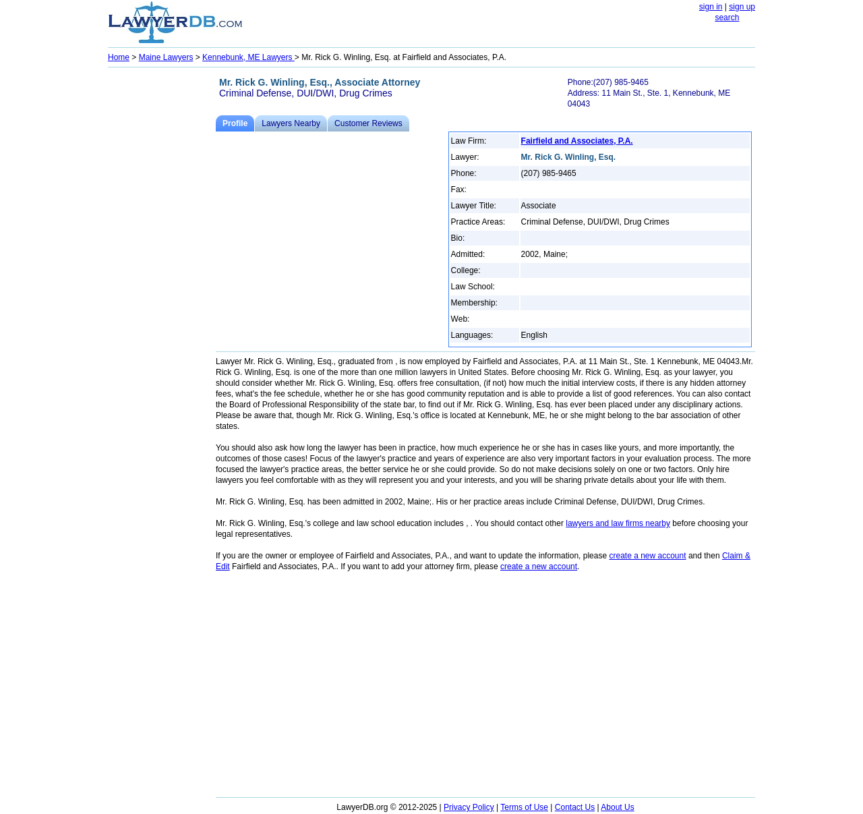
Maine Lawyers (166, 57)
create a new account (647, 555)
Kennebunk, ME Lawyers (248, 57)
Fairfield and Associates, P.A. (577, 141)
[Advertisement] (162, 273)
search (727, 17)
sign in (711, 6)
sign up (742, 6)
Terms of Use (524, 807)
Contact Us (575, 807)
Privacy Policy (469, 807)
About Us (617, 807)
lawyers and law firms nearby (618, 523)
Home (118, 57)
